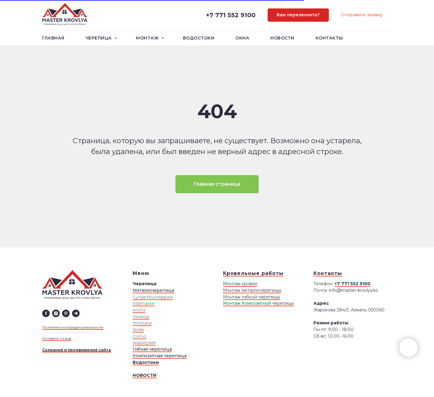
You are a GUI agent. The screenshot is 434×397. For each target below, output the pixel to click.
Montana (142, 323)
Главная (53, 38)
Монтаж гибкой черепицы (251, 297)
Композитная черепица (160, 355)
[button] (298, 15)
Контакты (329, 38)
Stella (138, 329)
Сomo (139, 336)
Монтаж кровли (240, 283)
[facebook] (46, 313)
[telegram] (76, 313)
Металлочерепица (153, 290)
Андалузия (144, 342)
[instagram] (56, 313)
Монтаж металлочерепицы (252, 290)
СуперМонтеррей (153, 297)
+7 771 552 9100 (231, 15)
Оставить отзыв (56, 338)
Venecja (141, 316)
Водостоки (199, 38)
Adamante (144, 303)
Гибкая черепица (152, 349)
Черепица (99, 38)
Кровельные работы (253, 273)
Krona (139, 310)
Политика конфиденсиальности (72, 327)
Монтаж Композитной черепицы (258, 303)
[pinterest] (66, 313)
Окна (242, 38)
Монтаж (148, 38)
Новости (282, 38)
